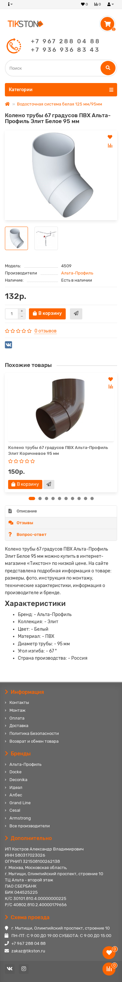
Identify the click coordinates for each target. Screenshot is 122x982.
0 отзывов (45, 331)
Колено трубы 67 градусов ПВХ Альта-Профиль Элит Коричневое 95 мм (58, 450)
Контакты (19, 702)
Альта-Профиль (77, 273)
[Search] (61, 68)
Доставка (18, 725)
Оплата (16, 718)
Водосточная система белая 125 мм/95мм (59, 104)
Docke (15, 771)
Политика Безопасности (34, 733)
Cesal (14, 810)
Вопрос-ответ (27, 534)
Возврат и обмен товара (34, 741)
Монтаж (17, 710)
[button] (32, 498)
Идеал (15, 787)
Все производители (29, 825)
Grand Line (20, 802)
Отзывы (20, 522)
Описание (22, 511)
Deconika (18, 779)
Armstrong (20, 818)
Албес (15, 795)
